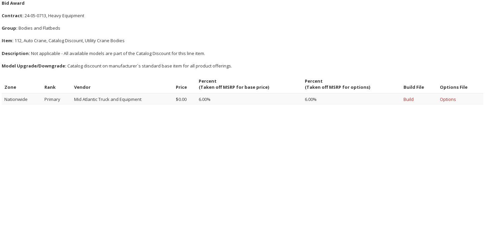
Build (408, 99)
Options (448, 99)
